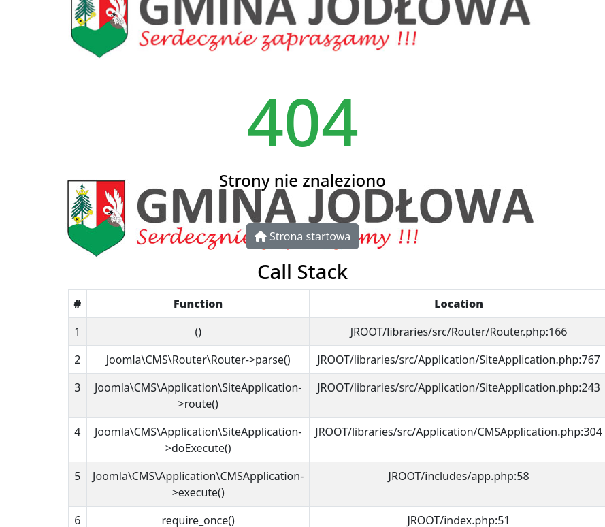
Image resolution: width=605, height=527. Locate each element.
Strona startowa (302, 236)
